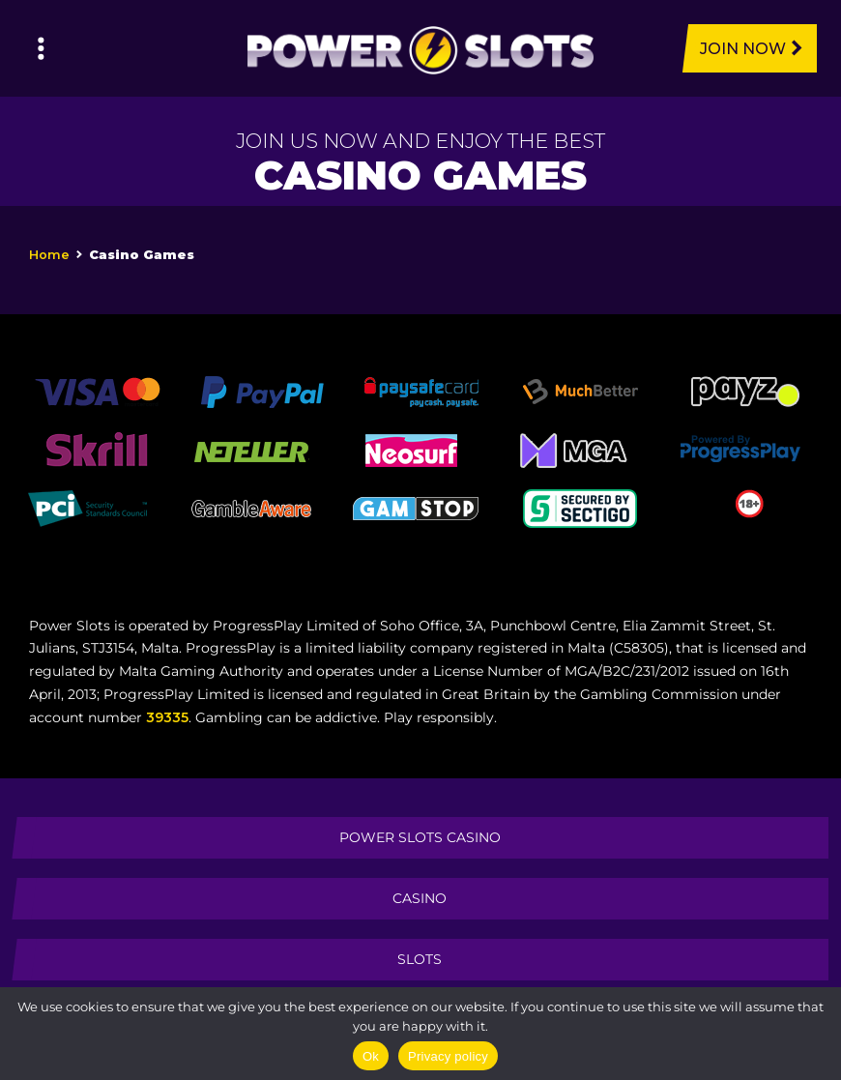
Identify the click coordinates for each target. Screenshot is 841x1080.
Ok (370, 1056)
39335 (167, 717)
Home (49, 255)
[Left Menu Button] (41, 48)
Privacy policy (448, 1056)
